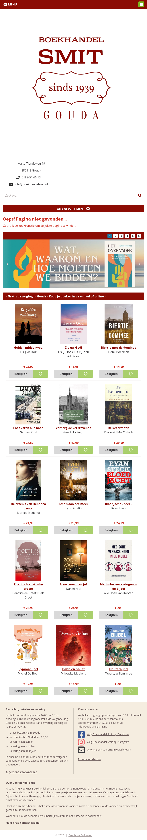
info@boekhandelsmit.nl (28, 184)
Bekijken (20, 374)
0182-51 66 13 (28, 177)
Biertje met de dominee (118, 348)
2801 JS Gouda (31, 170)
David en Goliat (73, 669)
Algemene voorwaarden (21, 772)
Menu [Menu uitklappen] (12, 4)
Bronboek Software (80, 835)
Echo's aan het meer (73, 504)
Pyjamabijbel (28, 669)
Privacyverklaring (89, 759)
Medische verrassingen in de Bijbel (118, 586)
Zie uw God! (73, 348)
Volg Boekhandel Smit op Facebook (103, 734)
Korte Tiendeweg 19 (31, 163)
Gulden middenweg (28, 348)
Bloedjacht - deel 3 (118, 504)
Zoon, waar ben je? (73, 584)
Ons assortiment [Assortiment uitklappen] (71, 209)
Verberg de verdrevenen (73, 428)
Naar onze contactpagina (23, 822)
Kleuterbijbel (118, 669)
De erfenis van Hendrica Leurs (28, 506)
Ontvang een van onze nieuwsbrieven (104, 749)
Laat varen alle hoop (28, 428)
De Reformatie (119, 428)
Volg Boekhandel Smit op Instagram (103, 742)
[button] (141, 4)
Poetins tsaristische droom (28, 586)
